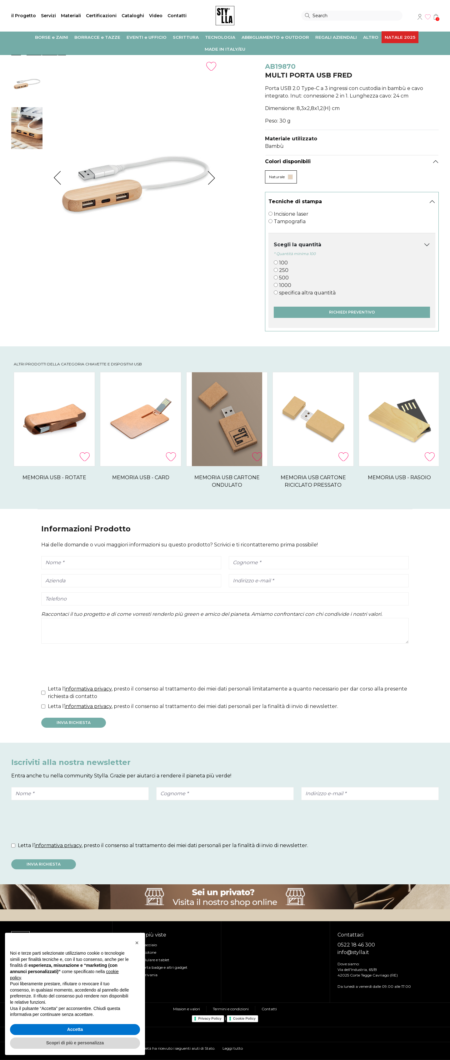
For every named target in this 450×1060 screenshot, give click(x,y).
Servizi (48, 15)
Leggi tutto (232, 1048)
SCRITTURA (186, 37)
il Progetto (23, 15)
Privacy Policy (210, 1018)
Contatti (177, 15)
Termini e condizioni (231, 1009)
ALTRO (370, 37)
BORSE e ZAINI (51, 37)
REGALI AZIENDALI (336, 37)
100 (283, 263)
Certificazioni (101, 15)
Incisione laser (291, 214)
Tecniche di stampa (295, 201)
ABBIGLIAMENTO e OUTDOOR (275, 37)
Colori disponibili (288, 161)
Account (419, 17)
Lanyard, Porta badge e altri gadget (155, 967)
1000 (285, 285)
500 (284, 278)
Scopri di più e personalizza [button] (75, 1042)
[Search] (351, 16)
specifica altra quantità (307, 293)
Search (307, 15)
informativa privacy (88, 689)
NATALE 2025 (400, 37)
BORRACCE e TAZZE (97, 37)
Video (155, 15)
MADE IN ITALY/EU (225, 49)
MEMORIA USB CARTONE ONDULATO (278, 477)
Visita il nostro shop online (225, 896)
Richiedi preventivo (352, 312)
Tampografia (290, 221)
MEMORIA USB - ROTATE (64, 477)
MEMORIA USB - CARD (171, 477)
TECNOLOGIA (220, 37)
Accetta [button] (75, 1029)
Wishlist (428, 17)
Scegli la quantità (297, 245)
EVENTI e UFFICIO (147, 37)
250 (283, 270)
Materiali (71, 15)
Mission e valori (186, 1009)
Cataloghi (133, 15)
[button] (137, 943)
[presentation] (88, 666)
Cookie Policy (244, 1018)
